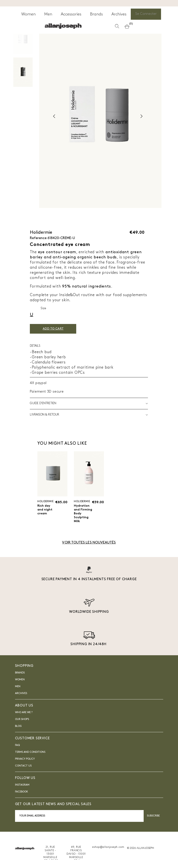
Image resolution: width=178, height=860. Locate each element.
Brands (20, 681)
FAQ (17, 754)
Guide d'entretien (89, 403)
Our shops (22, 728)
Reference (38, 238)
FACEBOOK (21, 800)
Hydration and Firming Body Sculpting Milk (82, 517)
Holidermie (41, 232)
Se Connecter (147, 15)
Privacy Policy (25, 767)
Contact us (23, 774)
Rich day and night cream (45, 511)
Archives (21, 702)
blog (18, 734)
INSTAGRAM (22, 793)
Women (20, 688)
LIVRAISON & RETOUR (89, 415)
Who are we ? (23, 721)
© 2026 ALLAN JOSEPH (140, 856)
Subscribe (153, 824)
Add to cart (59, 328)
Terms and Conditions (30, 760)
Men (17, 695)
